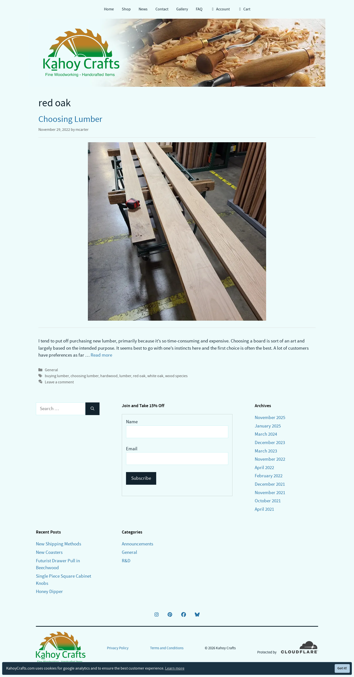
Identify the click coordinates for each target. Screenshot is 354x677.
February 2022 (268, 476)
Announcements (137, 544)
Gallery (182, 9)
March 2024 (266, 434)
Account (220, 9)
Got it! (342, 668)
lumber (125, 375)
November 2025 (270, 417)
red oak (139, 375)
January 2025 (268, 426)
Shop (126, 9)
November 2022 (270, 459)
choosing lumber (85, 375)
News (143, 9)
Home (109, 9)
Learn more (174, 668)
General (51, 369)
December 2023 (270, 442)
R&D (126, 561)
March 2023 (266, 451)
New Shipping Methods (58, 544)
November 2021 (270, 492)
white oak (155, 375)
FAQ (199, 9)
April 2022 (264, 467)
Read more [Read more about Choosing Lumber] (101, 355)
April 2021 (264, 509)
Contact (161, 9)
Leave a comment (59, 382)
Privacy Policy (117, 648)
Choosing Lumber (70, 119)
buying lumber (57, 375)
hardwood (109, 375)
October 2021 (268, 501)
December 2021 (270, 484)
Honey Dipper (49, 591)
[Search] (92, 408)
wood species (176, 375)
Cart (244, 9)
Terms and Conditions (166, 648)
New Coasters (49, 552)
